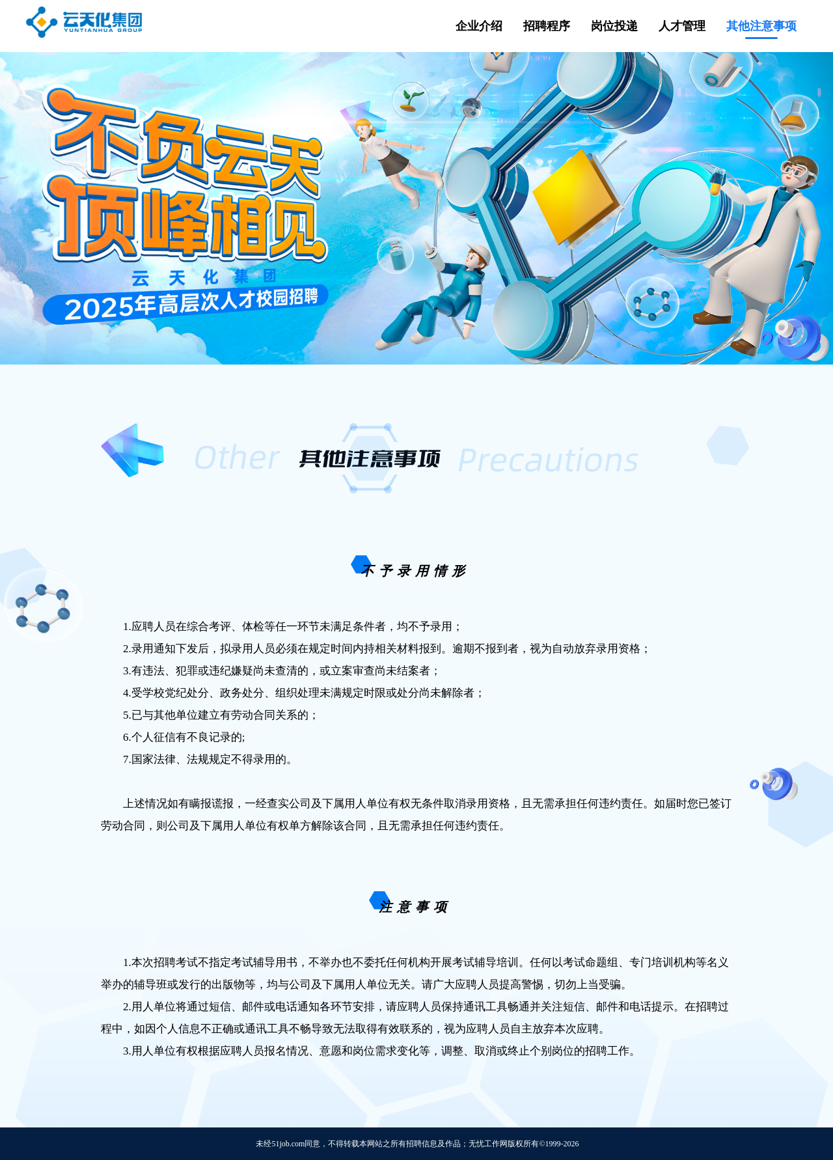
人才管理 (682, 26)
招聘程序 (546, 26)
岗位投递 (614, 26)
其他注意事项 (761, 26)
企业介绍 (479, 26)
